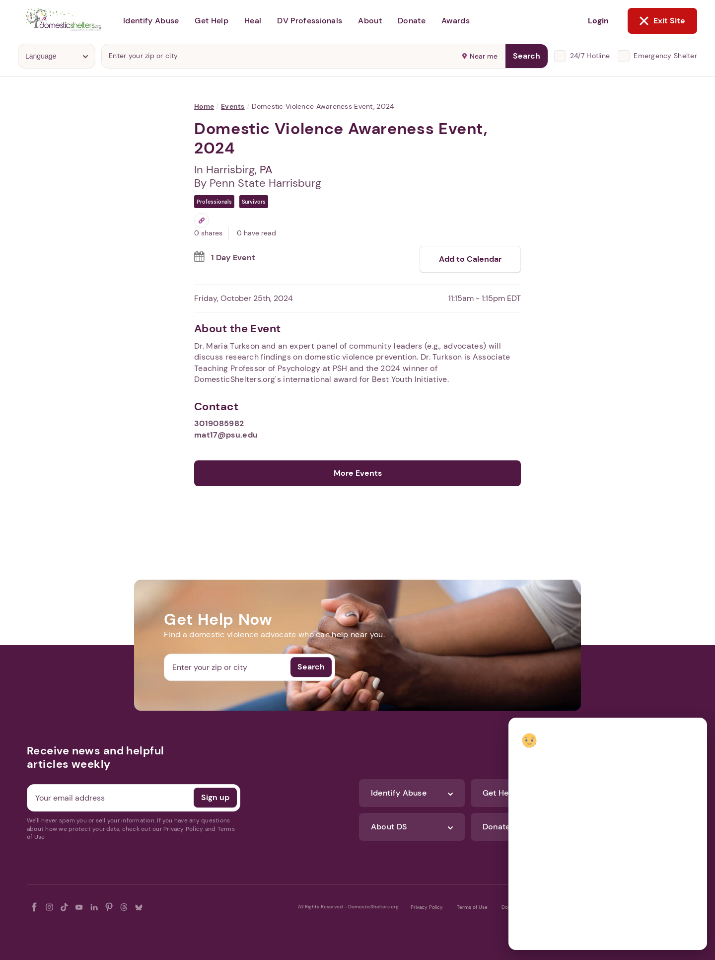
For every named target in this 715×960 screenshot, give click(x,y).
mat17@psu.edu (226, 435)
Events (233, 106)
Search (526, 56)
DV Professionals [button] (309, 20)
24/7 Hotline (590, 55)
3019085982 (219, 423)
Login (598, 20)
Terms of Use (472, 907)
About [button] (370, 20)
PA (266, 169)
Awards (455, 20)
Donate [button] (412, 20)
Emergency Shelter (665, 55)
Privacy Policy (427, 907)
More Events (358, 473)
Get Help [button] (211, 20)
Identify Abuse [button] (151, 20)
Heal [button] (252, 20)
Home (204, 106)
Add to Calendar (470, 259)
